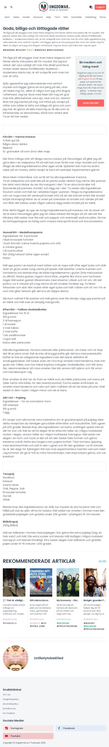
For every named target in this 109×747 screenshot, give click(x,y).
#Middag (40, 50)
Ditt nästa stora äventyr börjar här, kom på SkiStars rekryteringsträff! (40, 600)
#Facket (21, 50)
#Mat (30, 50)
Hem (7, 17)
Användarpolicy (10, 703)
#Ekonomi (63, 623)
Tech (57, 17)
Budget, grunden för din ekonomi (95, 600)
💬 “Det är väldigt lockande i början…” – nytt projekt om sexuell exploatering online (14, 600)
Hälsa (16, 17)
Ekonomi (38, 17)
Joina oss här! (91, 103)
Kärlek (26, 17)
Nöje (48, 17)
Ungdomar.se (88, 78)
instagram (17, 728)
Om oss (7, 694)
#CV (43, 623)
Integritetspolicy (11, 699)
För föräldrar (9, 713)
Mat (65, 17)
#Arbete (35, 623)
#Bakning (9, 50)
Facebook (69, 728)
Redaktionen (10, 619)
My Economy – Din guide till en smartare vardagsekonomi (67, 600)
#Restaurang (55, 50)
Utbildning (90, 17)
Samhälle (76, 17)
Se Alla (102, 561)
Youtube (15, 736)
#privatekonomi (67, 626)
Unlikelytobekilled (48, 658)
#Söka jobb (37, 626)
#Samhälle (10, 623)
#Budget (89, 623)
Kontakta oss (9, 708)
